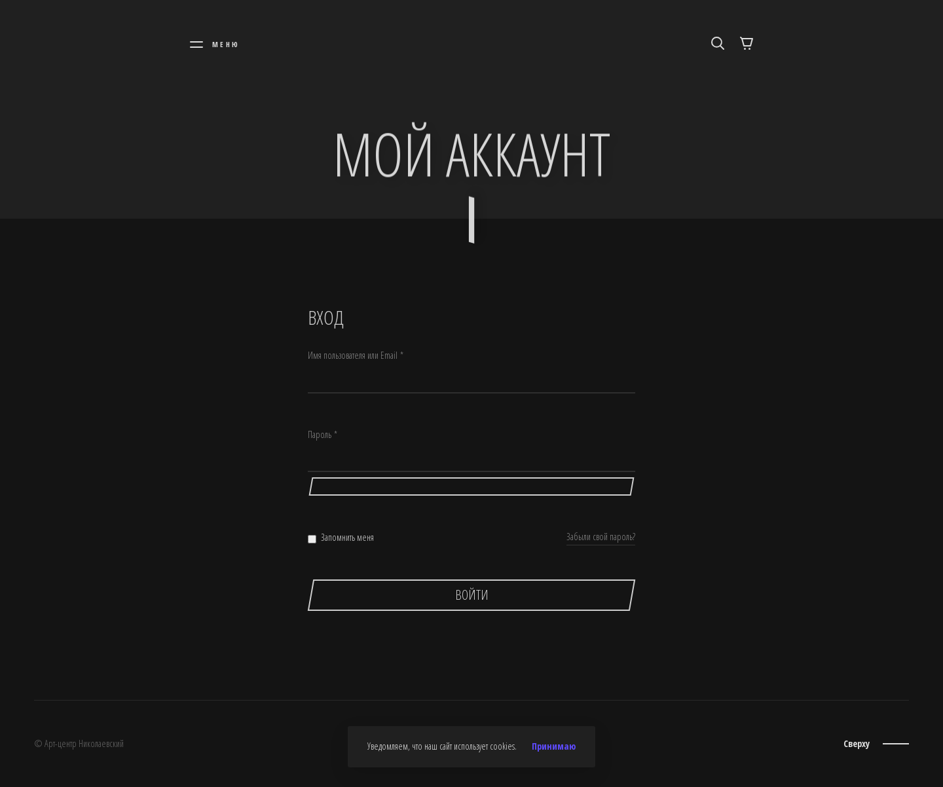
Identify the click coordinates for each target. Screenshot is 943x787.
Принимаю (554, 746)
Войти (472, 595)
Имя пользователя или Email (355, 355)
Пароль (322, 435)
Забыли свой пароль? (600, 536)
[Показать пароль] (471, 486)
